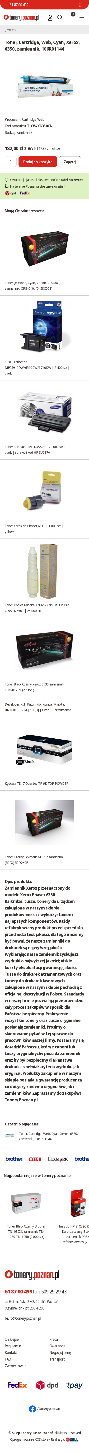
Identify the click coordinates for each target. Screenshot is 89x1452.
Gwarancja (57, 1346)
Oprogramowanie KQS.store (29, 1439)
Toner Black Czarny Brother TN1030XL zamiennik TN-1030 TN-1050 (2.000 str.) (26, 1231)
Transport (57, 1359)
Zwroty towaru (16, 1365)
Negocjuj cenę (60, 1352)
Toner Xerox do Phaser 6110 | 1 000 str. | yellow (34, 528)
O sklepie (12, 1339)
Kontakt (11, 1352)
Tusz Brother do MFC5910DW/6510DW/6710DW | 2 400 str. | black (37, 367)
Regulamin (13, 1346)
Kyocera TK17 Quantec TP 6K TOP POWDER (36, 783)
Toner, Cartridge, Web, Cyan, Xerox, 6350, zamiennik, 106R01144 (48, 1136)
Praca (53, 1339)
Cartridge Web (33, 119)
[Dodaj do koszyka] (38, 161)
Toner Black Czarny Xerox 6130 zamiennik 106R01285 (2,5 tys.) (34, 687)
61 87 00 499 (18, 4)
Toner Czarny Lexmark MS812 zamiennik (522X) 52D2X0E (34, 859)
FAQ (8, 1359)
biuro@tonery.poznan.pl (23, 1318)
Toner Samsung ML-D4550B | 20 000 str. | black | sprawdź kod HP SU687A (35, 449)
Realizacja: (65, 1439)
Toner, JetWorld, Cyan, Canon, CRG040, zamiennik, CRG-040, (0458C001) (32, 285)
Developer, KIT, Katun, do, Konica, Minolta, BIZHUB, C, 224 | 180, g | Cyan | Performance (38, 707)
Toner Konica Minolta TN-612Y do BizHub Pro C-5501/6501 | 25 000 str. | (37, 608)
